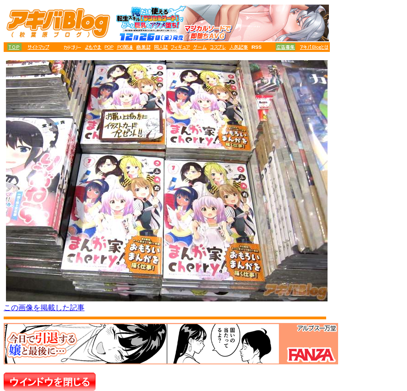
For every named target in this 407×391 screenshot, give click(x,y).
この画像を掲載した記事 (44, 308)
